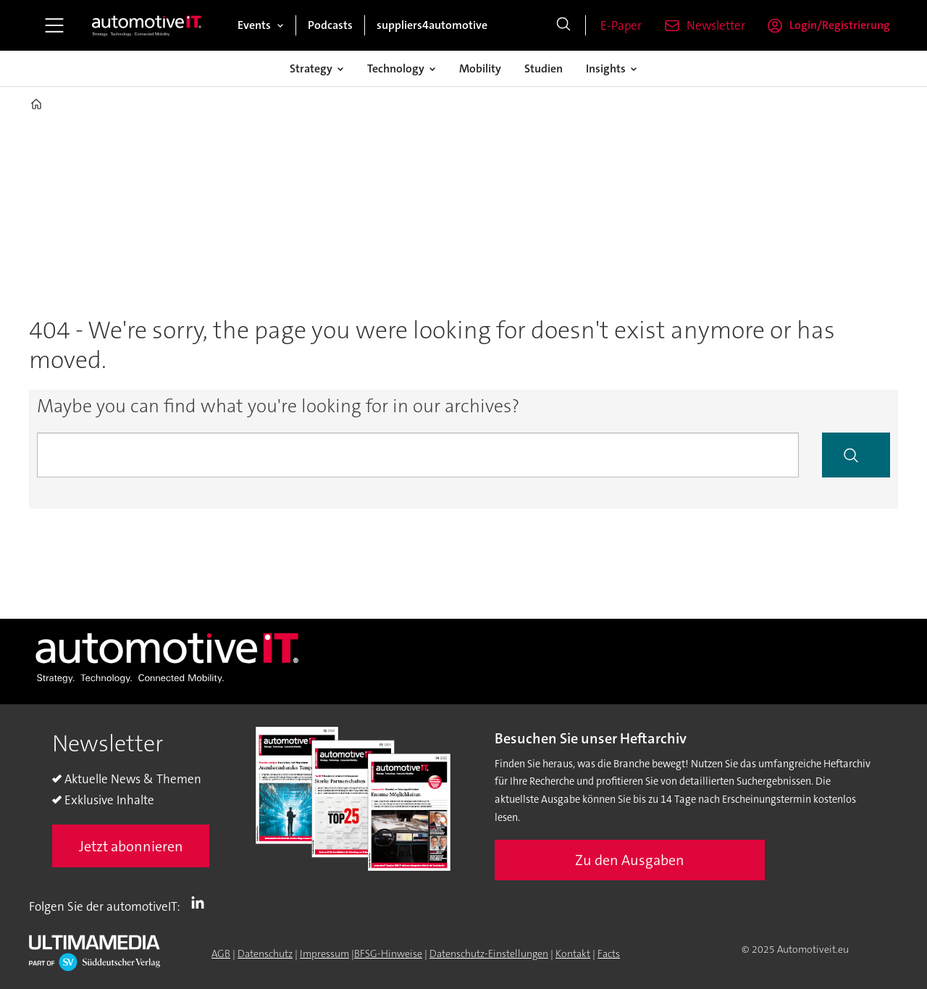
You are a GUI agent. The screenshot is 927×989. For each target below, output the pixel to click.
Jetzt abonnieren (131, 846)
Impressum (324, 953)
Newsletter (716, 25)
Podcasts (330, 25)
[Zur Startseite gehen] (147, 25)
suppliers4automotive (432, 25)
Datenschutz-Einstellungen (488, 953)
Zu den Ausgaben (629, 860)
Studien (543, 68)
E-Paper (621, 25)
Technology (395, 68)
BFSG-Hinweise (388, 953)
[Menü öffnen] (54, 25)
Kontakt (572, 953)
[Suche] (563, 25)
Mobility (480, 68)
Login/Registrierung (839, 25)
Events (254, 25)
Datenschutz (265, 953)
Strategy (311, 68)
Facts (608, 953)
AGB (220, 953)
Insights (606, 68)
